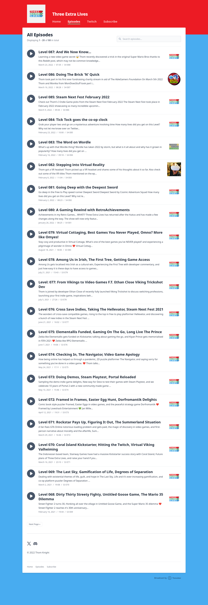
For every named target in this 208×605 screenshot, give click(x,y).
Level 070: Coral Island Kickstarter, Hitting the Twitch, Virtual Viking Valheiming (96, 447)
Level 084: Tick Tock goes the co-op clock (73, 119)
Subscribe (110, 21)
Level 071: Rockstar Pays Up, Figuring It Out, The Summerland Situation (99, 422)
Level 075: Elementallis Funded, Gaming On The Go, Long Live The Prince (100, 331)
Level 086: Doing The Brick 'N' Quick (69, 74)
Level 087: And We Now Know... (64, 51)
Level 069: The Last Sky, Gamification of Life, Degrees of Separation (95, 471)
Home (56, 21)
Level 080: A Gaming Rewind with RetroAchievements (84, 209)
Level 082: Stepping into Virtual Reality (71, 164)
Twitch (92, 21)
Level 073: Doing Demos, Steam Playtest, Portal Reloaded (87, 376)
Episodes (74, 21)
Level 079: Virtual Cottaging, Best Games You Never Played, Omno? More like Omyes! (100, 234)
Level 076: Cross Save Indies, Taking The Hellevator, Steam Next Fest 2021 (100, 309)
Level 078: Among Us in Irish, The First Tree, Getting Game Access (94, 259)
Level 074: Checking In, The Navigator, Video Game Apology (89, 354)
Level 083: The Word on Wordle (64, 142)
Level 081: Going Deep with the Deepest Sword (78, 187)
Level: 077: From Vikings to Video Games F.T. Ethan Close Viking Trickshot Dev (100, 284)
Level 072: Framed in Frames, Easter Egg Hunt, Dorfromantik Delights (97, 399)
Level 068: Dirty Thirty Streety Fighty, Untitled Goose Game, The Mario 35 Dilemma (100, 496)
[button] (31, 54)
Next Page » (34, 524)
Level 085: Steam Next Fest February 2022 (73, 97)
